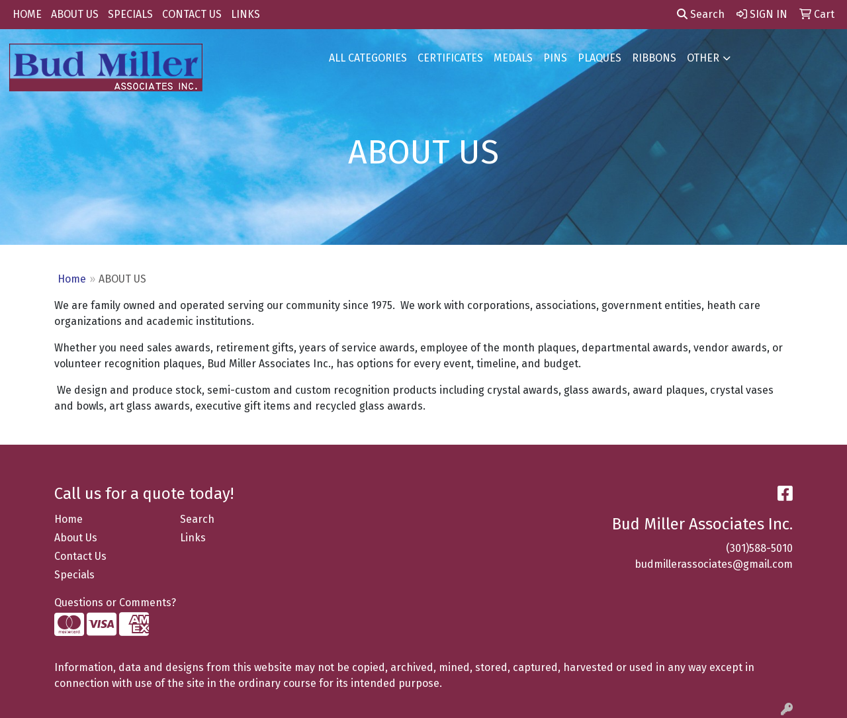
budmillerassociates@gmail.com (714, 564)
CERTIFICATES (450, 58)
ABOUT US (75, 14)
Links (193, 537)
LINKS (245, 14)
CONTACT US (192, 14)
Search (701, 14)
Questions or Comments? (115, 602)
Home (72, 279)
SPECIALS (130, 14)
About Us (75, 537)
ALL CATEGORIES (368, 58)
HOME (27, 14)
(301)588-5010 (759, 548)
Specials (74, 574)
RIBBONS (654, 58)
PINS (555, 58)
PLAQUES (599, 58)
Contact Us (80, 556)
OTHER (703, 58)
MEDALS (513, 58)
